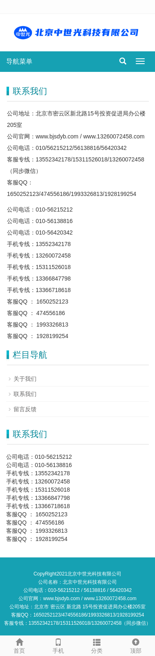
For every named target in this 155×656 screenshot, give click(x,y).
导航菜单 (19, 61)
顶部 (135, 645)
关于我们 (25, 378)
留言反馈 (25, 409)
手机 (58, 645)
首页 (19, 645)
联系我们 (25, 394)
